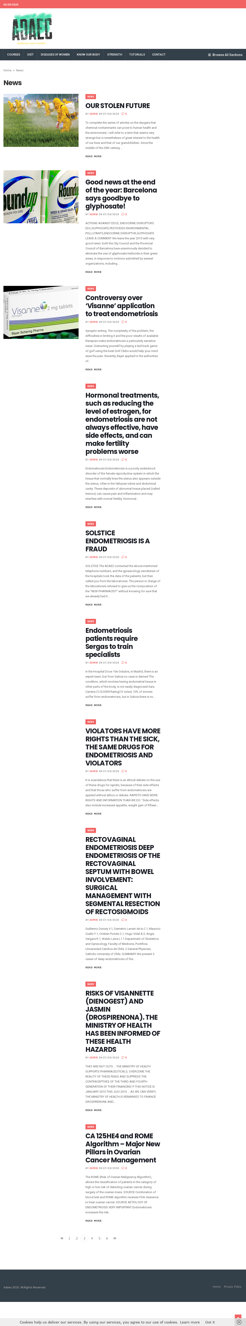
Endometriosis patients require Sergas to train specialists (112, 650)
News (90, 96)
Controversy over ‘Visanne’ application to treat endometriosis (122, 306)
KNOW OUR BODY (88, 54)
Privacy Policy (232, 1310)
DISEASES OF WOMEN (55, 54)
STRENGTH (114, 54)
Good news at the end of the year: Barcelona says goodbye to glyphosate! (122, 194)
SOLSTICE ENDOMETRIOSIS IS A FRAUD (118, 549)
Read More (93, 156)
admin (94, 114)
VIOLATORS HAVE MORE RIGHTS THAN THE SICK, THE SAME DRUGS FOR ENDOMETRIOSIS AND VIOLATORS (120, 759)
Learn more (190, 1322)
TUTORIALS (137, 54)
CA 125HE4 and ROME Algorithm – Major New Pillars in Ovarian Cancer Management (122, 1172)
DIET (30, 54)
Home (7, 70)
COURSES (13, 54)
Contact (159, 54)
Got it (210, 1322)
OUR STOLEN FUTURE (118, 106)
